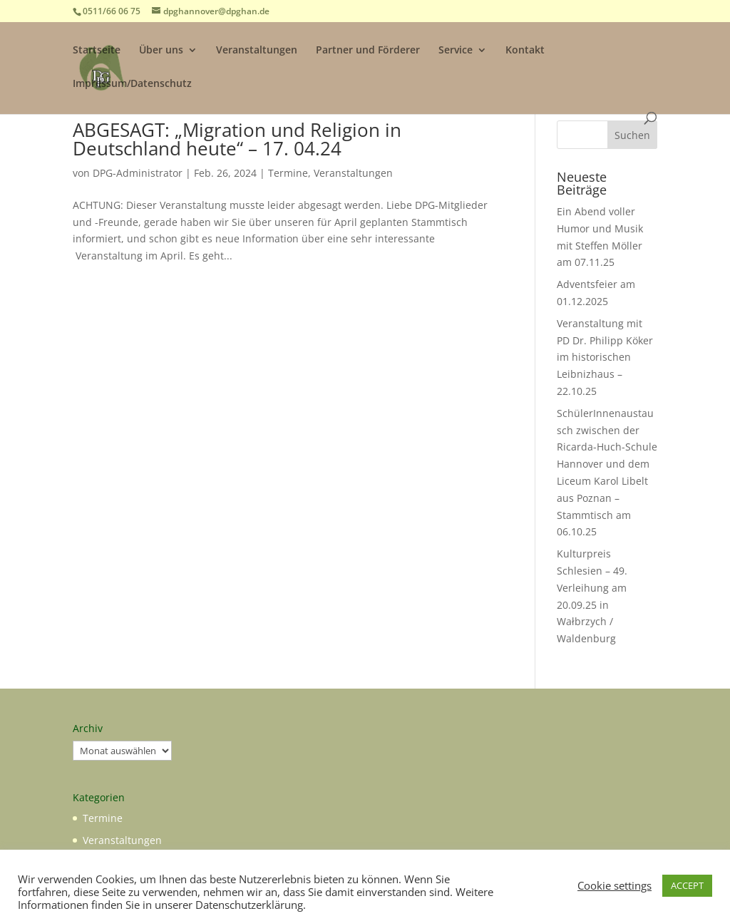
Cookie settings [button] (614, 885)
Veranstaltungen (256, 50)
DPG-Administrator (137, 173)
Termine (288, 173)
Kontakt (525, 50)
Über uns (161, 50)
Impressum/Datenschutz (132, 84)
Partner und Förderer (368, 50)
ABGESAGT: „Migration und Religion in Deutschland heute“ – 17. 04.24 (237, 139)
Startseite (96, 50)
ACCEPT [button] (687, 885)
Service (455, 50)
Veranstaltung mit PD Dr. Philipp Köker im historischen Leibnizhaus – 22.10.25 (605, 357)
